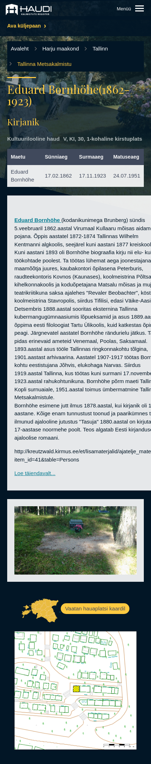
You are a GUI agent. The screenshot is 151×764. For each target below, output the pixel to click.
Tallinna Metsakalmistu (44, 64)
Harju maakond (60, 48)
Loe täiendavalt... (34, 473)
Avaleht (20, 48)
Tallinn (100, 48)
